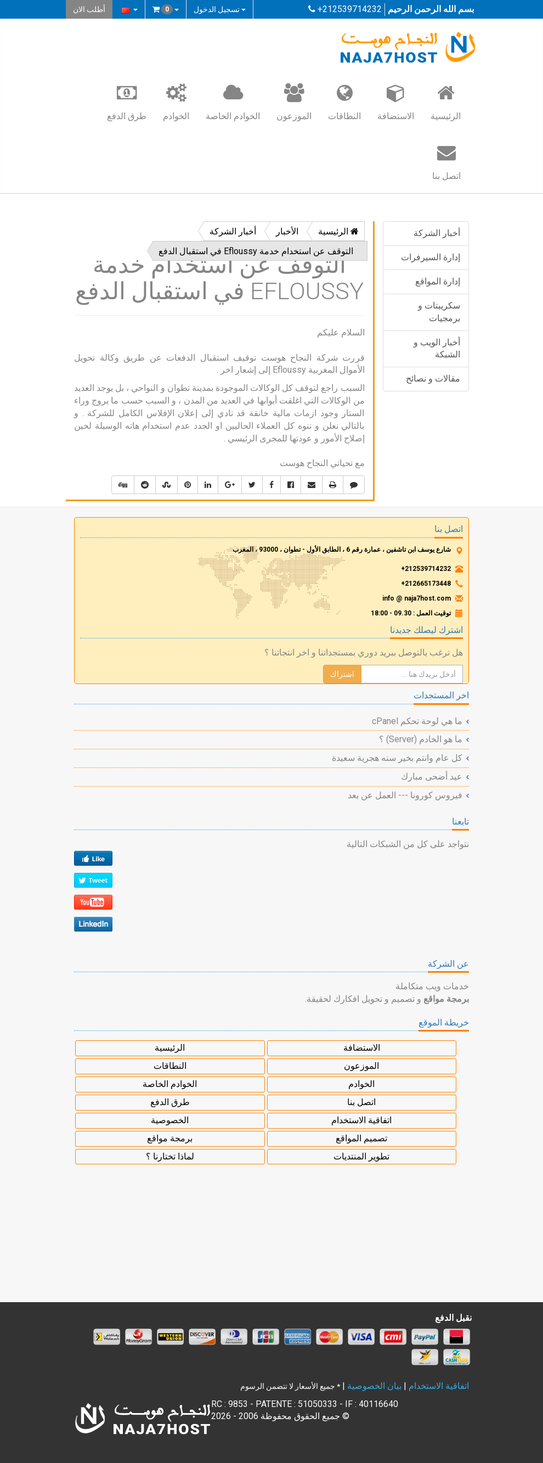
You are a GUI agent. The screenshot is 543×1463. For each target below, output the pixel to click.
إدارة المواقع (437, 281)
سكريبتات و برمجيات (439, 311)
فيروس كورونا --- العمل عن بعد (405, 795)
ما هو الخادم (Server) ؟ (420, 739)
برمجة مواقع (170, 1138)
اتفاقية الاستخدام (361, 1120)
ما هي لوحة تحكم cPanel (417, 721)
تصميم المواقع (361, 1138)
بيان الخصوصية (374, 1386)
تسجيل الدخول (220, 9)
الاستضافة (395, 101)
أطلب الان (89, 9)
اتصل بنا (446, 161)
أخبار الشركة (437, 233)
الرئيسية (446, 101)
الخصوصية (170, 1120)
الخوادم (176, 101)
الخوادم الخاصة (233, 101)
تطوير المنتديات (361, 1156)
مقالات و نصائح (433, 378)
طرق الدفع (126, 101)
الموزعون (294, 101)
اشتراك (342, 674)
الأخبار (287, 231)
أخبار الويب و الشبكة (437, 348)
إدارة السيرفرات (430, 257)
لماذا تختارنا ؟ (170, 1156)
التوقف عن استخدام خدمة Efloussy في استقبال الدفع (256, 251)
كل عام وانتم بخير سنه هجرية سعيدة (397, 758)
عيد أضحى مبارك (431, 776)
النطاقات (344, 101)
